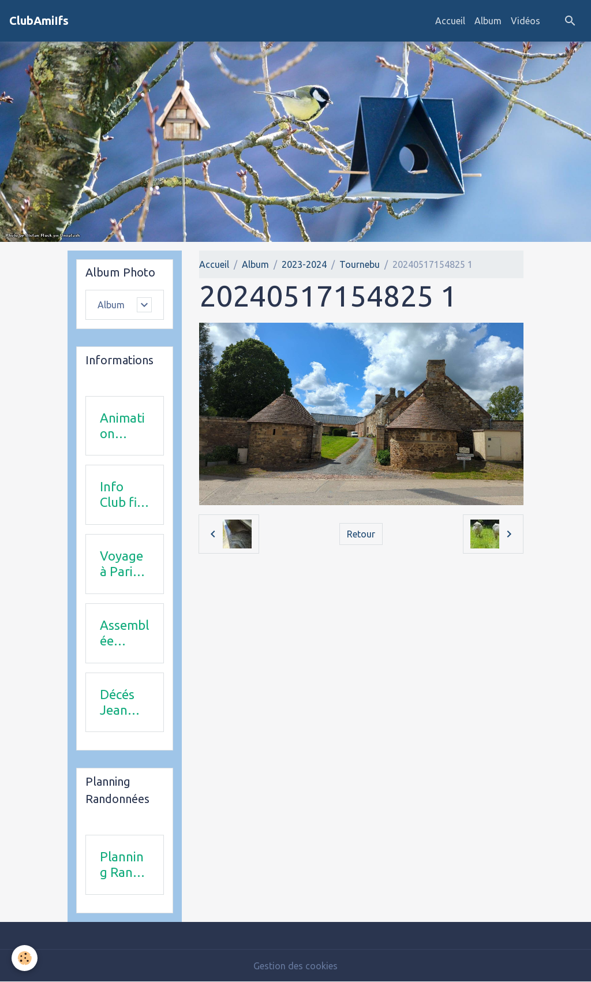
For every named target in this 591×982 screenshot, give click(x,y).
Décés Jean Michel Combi (119, 702)
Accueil (450, 21)
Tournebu (359, 264)
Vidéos (525, 21)
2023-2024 (304, 264)
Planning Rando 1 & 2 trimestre (124, 864)
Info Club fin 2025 (122, 494)
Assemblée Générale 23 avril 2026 (124, 633)
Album (488, 21)
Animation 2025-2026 (122, 426)
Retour (361, 534)
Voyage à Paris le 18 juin (121, 564)
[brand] (39, 20)
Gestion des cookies (295, 966)
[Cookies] (25, 958)
